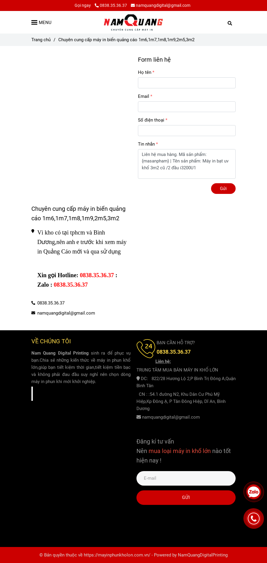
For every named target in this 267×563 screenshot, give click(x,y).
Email (143, 96)
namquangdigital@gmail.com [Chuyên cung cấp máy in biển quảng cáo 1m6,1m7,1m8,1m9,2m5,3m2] (160, 5)
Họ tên (144, 72)
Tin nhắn (146, 144)
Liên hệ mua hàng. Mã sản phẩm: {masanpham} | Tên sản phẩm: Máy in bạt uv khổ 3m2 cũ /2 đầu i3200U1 (187, 164)
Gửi (223, 188)
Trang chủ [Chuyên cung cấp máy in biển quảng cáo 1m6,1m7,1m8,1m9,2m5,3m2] (41, 39)
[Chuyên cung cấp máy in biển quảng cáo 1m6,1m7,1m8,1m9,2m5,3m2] (133, 22)
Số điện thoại (151, 120)
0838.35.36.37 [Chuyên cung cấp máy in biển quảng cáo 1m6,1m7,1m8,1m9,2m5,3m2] (111, 5)
